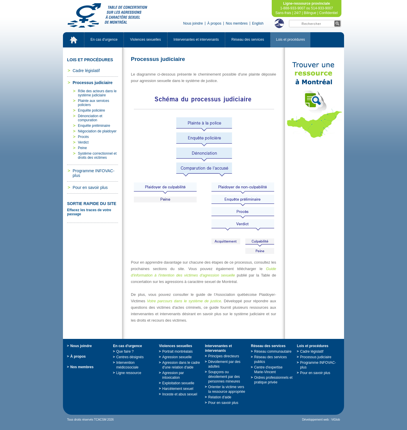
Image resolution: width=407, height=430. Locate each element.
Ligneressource (128, 373)
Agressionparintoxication (173, 375)
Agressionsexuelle (177, 357)
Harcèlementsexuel (177, 389)
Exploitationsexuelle (178, 383)
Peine (82, 148)
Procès (83, 137)
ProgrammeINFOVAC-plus (93, 173)
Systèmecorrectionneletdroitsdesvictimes (97, 155)
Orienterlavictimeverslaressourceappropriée (226, 389)
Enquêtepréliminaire (94, 126)
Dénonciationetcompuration (90, 118)
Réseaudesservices (247, 39)
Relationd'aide (219, 397)
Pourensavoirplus (90, 187)
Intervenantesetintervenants (196, 39)
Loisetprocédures (290, 39)
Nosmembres (237, 23)
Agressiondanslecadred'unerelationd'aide (181, 365)
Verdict (83, 142)
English (258, 23)
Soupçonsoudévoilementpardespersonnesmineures (224, 376)
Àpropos (214, 23)
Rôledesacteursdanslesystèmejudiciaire (97, 93)
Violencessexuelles (145, 39)
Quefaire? (125, 351)
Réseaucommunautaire (272, 351)
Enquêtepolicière (91, 110)
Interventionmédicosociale (127, 365)
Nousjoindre (193, 23)
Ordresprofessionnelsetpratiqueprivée (273, 380)
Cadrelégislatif (86, 70)
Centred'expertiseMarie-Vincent (268, 369)
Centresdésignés (129, 357)
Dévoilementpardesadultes (224, 364)
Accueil (73, 39)
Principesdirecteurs (223, 356)
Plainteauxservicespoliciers (93, 103)
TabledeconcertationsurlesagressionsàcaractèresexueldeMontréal (107, 15)
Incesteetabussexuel (179, 394)
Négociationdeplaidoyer (97, 131)
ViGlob (335, 419)
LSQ (279, 23)
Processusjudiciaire (92, 82)
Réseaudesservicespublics (270, 359)
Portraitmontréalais (177, 351)
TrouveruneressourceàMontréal (314, 100)
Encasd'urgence (103, 39)
